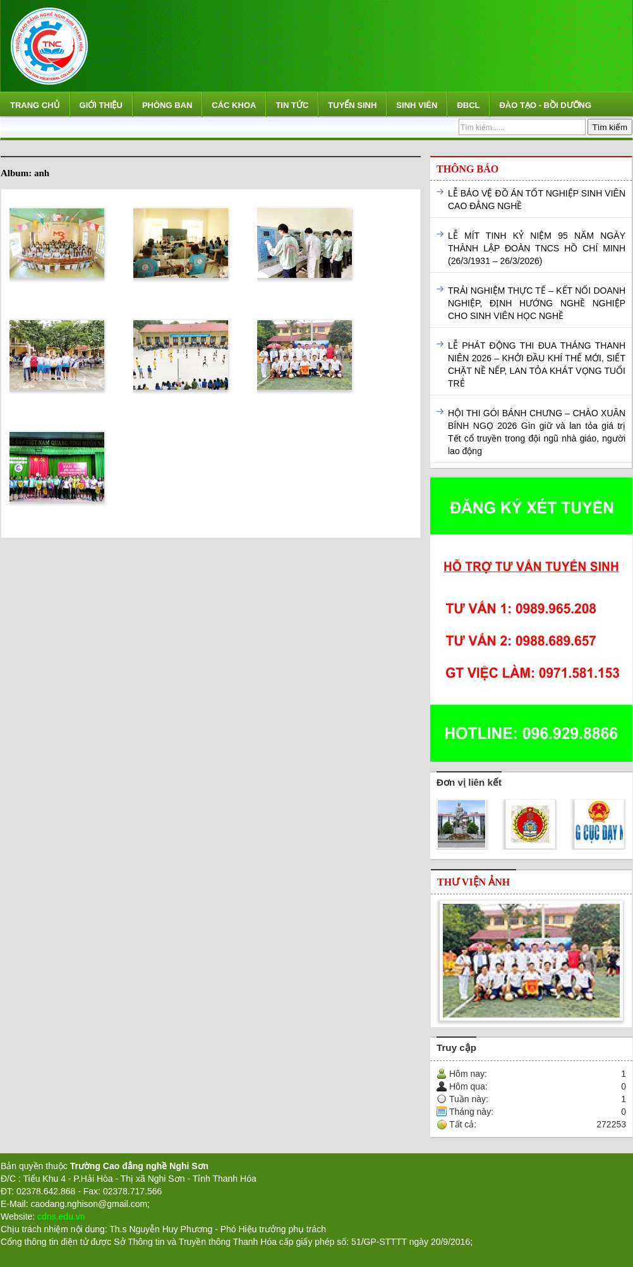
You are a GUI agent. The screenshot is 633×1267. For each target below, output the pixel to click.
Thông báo (467, 169)
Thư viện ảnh (473, 882)
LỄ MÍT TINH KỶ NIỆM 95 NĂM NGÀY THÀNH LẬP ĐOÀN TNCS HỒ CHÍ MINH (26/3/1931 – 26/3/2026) (536, 248)
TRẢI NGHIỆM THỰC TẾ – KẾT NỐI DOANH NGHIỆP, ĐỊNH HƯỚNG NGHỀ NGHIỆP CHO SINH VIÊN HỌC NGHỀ (536, 303)
